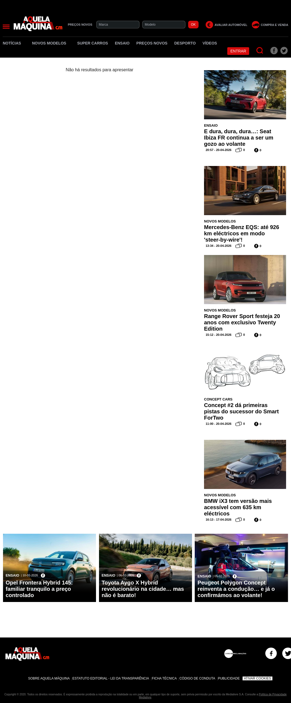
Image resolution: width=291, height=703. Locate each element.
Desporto (185, 43)
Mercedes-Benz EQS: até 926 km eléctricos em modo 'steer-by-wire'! (241, 233)
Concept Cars (218, 399)
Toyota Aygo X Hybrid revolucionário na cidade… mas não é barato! (143, 589)
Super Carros (92, 43)
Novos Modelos (51, 43)
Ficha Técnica (164, 678)
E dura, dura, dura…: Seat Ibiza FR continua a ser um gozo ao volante (238, 137)
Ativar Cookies (257, 678)
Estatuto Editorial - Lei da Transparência (110, 678)
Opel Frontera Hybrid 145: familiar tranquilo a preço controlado (39, 589)
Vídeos (210, 43)
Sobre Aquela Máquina (49, 678)
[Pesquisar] (260, 51)
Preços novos (152, 43)
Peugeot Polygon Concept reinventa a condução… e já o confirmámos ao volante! (236, 589)
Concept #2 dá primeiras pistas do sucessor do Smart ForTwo (241, 411)
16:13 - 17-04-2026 (218, 519)
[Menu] (6, 26)
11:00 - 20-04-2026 (218, 423)
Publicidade (229, 678)
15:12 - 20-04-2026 (218, 334)
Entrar (238, 51)
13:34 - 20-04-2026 (218, 245)
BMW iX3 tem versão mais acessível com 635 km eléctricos (238, 507)
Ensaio (122, 43)
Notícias (14, 43)
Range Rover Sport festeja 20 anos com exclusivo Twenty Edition (242, 322)
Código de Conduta (197, 678)
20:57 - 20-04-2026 (218, 150)
